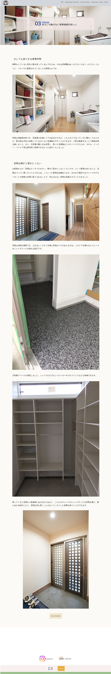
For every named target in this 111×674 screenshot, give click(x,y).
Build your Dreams (75, 2)
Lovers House (88, 2)
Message (97, 2)
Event (104, 2)
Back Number (59, 616)
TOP (65, 2)
